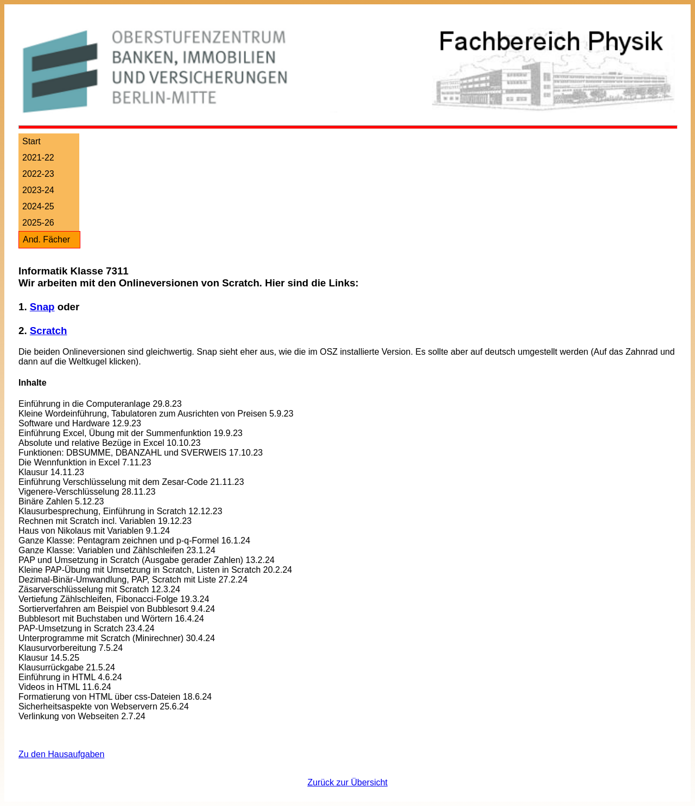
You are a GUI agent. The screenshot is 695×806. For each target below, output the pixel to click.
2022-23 (38, 173)
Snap (42, 306)
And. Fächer (46, 239)
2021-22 (38, 157)
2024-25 (38, 206)
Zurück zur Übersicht (347, 782)
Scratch (48, 330)
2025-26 (38, 222)
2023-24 (38, 190)
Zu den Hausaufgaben (61, 754)
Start (31, 141)
